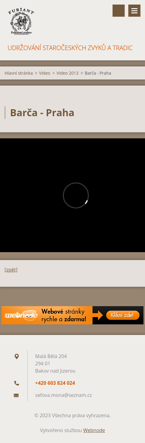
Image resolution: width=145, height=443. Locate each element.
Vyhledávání (119, 11)
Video (44, 73)
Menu (134, 11)
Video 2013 (67, 73)
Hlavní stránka (19, 73)
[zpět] (11, 269)
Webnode (94, 430)
